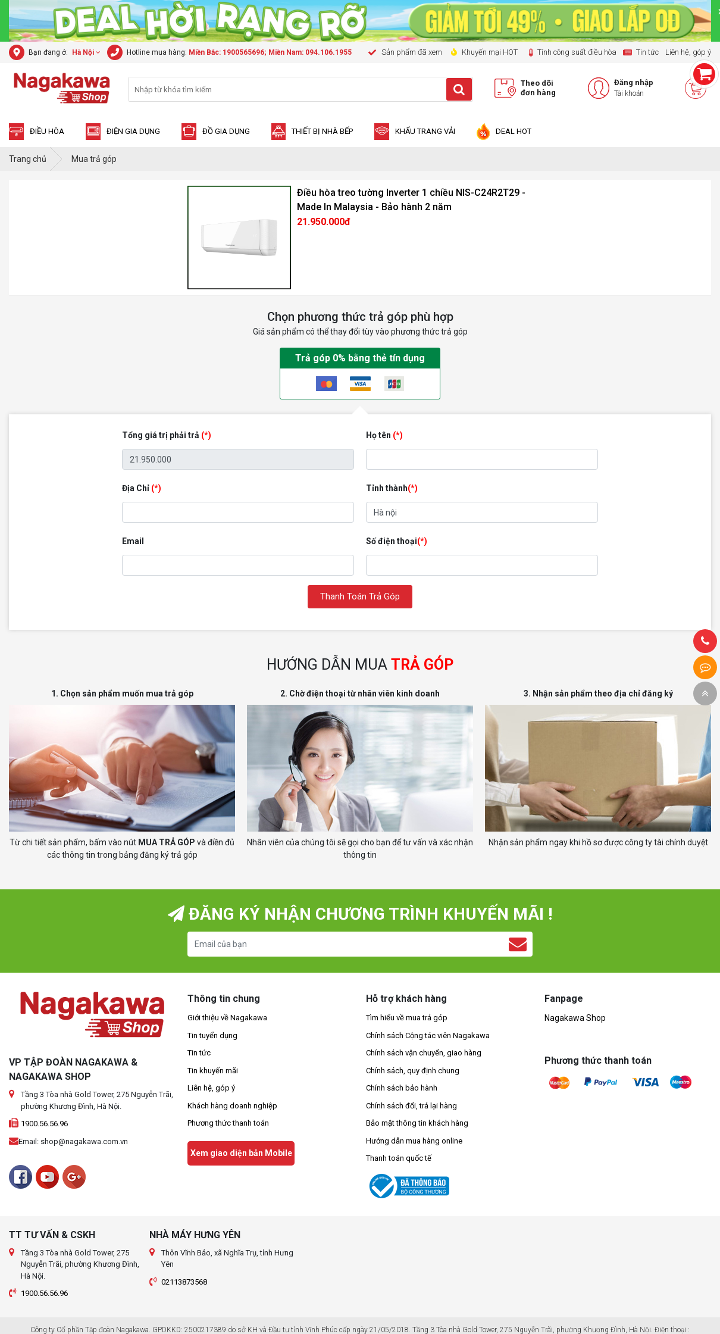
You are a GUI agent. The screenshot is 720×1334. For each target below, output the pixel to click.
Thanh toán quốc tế (398, 1158)
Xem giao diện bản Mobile (241, 1153)
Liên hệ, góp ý (211, 1087)
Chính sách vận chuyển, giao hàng (423, 1052)
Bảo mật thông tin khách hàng (417, 1123)
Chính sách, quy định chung (412, 1070)
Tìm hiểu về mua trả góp (406, 1017)
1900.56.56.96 (44, 1123)
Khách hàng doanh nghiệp (232, 1105)
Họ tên (384, 435)
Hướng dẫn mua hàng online (414, 1140)
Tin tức (199, 1052)
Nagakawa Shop (575, 1018)
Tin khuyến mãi (212, 1070)
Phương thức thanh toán (228, 1123)
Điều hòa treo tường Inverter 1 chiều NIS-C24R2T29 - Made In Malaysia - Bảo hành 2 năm (411, 200)
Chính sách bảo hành (401, 1087)
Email (133, 541)
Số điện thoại (396, 541)
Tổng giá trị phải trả (166, 435)
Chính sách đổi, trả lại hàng (411, 1105)
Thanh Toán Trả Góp (360, 596)
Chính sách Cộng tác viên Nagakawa (428, 1035)
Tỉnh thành (392, 488)
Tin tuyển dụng (212, 1035)
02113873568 (184, 1281)
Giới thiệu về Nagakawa (227, 1017)
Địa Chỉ (141, 488)
